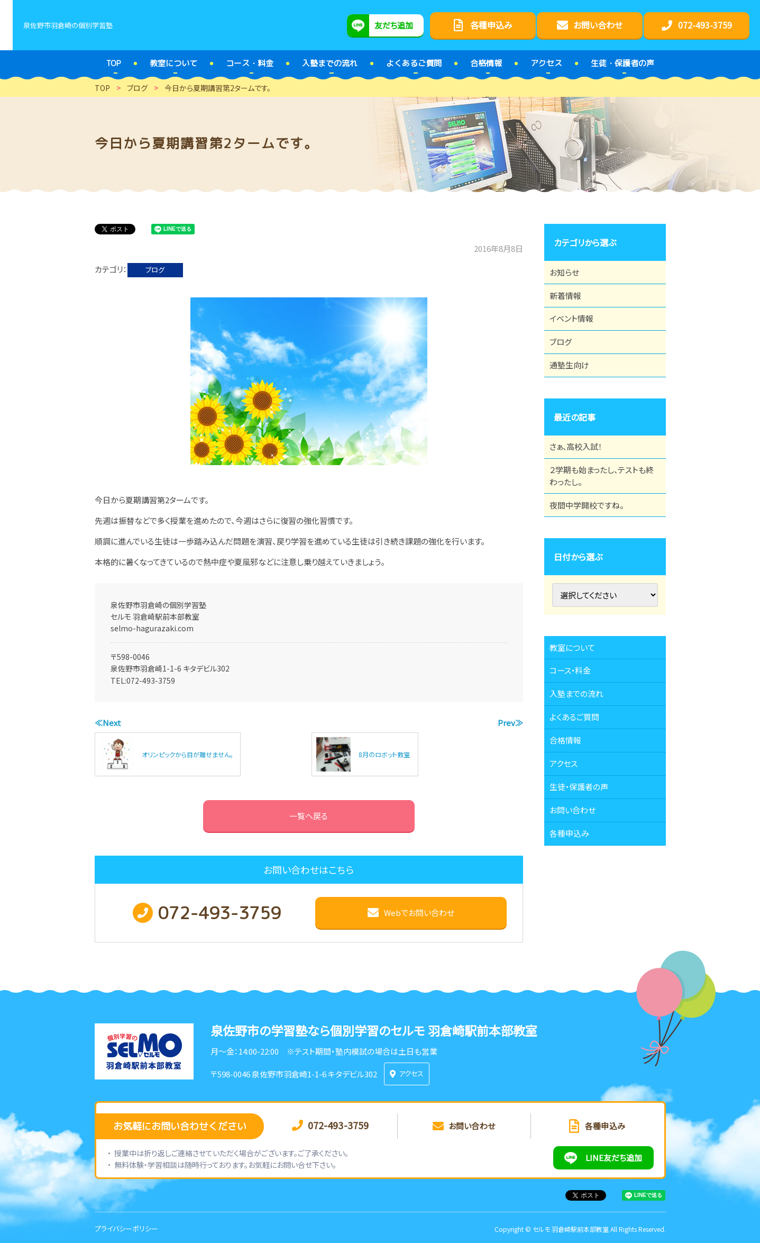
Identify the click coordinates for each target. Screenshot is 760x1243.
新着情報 (571, 304)
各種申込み (575, 930)
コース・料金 (576, 727)
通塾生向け (575, 391)
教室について (578, 698)
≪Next (108, 722)
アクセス (569, 843)
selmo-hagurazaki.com (152, 628)
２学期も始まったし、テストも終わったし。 (601, 514)
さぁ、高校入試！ (582, 479)
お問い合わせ (578, 901)
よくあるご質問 (580, 785)
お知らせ (569, 275)
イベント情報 (577, 333)
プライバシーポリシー (126, 1226)
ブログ (154, 270)
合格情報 (571, 814)
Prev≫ (510, 722)
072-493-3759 (150, 680)
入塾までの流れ (582, 756)
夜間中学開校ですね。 (593, 549)
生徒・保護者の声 (585, 872)
